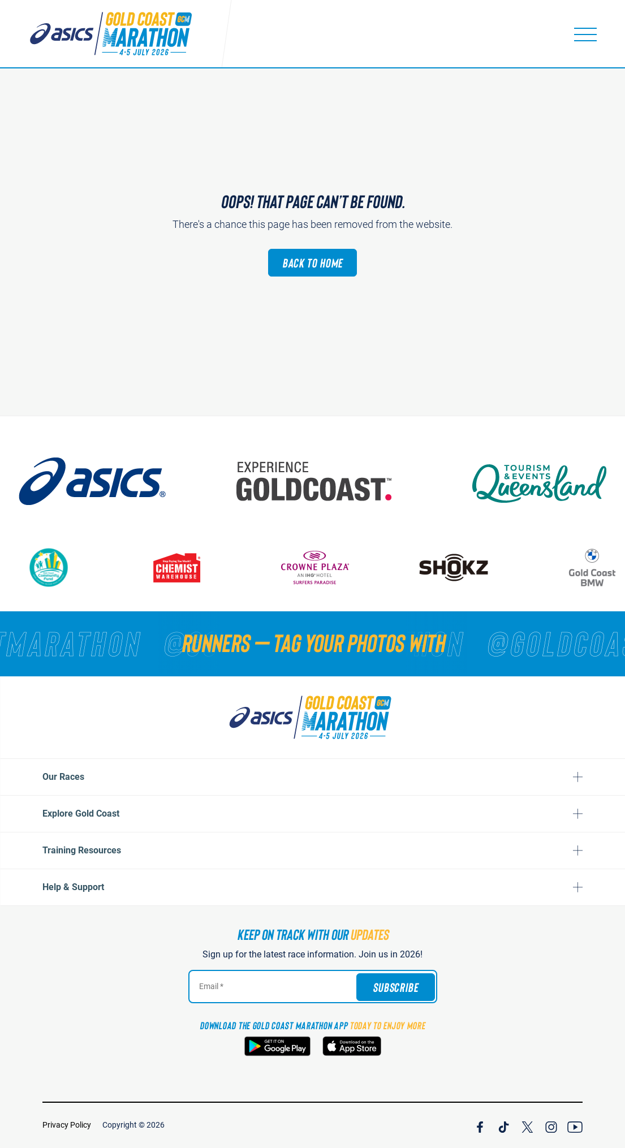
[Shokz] (458, 567)
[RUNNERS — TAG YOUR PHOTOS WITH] (312, 642)
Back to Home (312, 262)
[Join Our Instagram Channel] (551, 1125)
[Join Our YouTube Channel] (575, 1125)
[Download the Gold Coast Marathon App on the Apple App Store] (351, 1046)
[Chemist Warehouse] (181, 567)
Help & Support (73, 887)
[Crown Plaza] (320, 567)
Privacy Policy (66, 1124)
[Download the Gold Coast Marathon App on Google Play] (277, 1046)
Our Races (63, 776)
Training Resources (81, 850)
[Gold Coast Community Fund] (54, 567)
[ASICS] (101, 481)
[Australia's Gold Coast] (324, 481)
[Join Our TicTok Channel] (503, 1125)
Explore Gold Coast (80, 813)
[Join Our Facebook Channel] (480, 1125)
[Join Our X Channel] (527, 1125)
